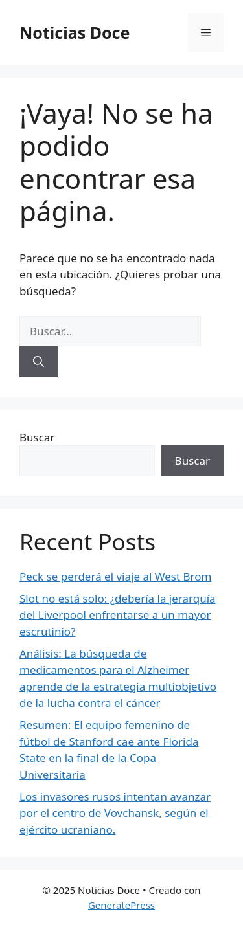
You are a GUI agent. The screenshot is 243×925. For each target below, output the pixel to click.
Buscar (36, 437)
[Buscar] (38, 361)
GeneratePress (121, 904)
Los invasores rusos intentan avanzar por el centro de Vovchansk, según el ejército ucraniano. (115, 813)
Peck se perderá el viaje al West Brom (115, 576)
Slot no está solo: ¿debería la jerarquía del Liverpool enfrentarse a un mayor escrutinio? (117, 615)
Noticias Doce (74, 32)
